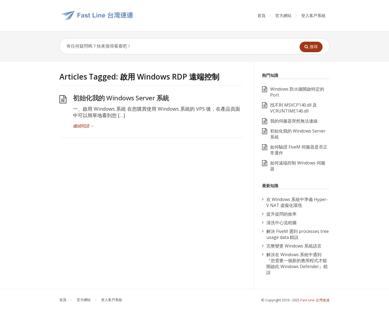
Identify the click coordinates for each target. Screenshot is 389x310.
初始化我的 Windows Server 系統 (121, 97)
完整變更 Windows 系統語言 (293, 246)
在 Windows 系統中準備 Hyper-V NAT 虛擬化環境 (297, 202)
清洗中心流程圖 (281, 223)
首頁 (261, 15)
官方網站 (283, 15)
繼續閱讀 (83, 125)
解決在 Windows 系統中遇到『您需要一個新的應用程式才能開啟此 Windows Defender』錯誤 (297, 263)
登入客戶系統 (313, 15)
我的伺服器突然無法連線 (294, 121)
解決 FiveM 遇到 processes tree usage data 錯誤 (297, 234)
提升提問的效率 (281, 214)
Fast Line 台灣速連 (315, 300)
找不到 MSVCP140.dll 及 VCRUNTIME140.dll (293, 108)
